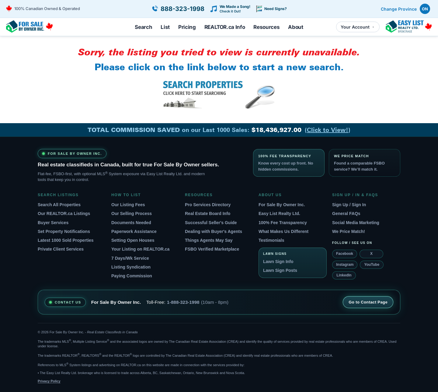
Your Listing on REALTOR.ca (140, 249)
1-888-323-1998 (183, 302)
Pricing (187, 27)
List (165, 27)
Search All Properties (59, 204)
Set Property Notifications (64, 231)
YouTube (372, 264)
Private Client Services (61, 249)
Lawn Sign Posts (280, 270)
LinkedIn (343, 275)
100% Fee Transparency (283, 222)
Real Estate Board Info (207, 213)
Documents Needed (131, 222)
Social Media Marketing (355, 222)
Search (143, 27)
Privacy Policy (49, 381)
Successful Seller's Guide (211, 222)
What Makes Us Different (283, 231)
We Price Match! (348, 231)
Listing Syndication (131, 267)
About (295, 27)
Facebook (344, 254)
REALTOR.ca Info (224, 27)
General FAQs (346, 213)
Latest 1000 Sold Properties (66, 240)
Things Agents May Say (209, 240)
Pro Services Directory (208, 204)
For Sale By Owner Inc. (282, 204)
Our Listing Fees (128, 204)
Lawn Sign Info (278, 261)
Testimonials (271, 240)
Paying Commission (131, 275)
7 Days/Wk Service (130, 258)
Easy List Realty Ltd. (279, 213)
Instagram (344, 264)
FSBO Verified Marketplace (212, 249)
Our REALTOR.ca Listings (64, 213)
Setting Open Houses (133, 240)
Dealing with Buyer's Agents (213, 231)
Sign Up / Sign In (349, 204)
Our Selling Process (131, 213)
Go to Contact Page (368, 302)
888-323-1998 (182, 8)
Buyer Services (53, 222)
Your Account (358, 26)
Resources (266, 27)
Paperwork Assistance (134, 231)
